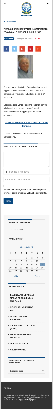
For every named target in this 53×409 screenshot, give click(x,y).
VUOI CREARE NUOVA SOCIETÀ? (20, 336)
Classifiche (11, 22)
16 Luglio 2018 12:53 (24, 39)
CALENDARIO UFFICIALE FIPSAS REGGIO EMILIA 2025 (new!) (22, 298)
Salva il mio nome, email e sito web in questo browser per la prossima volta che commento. (25, 191)
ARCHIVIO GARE (18, 350)
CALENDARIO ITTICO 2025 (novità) (22, 327)
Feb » (37, 276)
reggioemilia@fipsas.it (28, 399)
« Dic (16, 276)
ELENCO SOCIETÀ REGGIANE (19, 318)
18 (42, 264)
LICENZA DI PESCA (19, 344)
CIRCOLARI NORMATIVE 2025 (21, 308)
